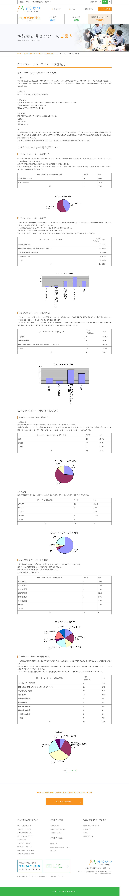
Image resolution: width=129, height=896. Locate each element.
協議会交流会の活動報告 (57, 829)
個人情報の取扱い (22, 876)
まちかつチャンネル (56, 833)
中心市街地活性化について (28, 820)
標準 (104, 2)
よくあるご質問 (21, 840)
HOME (19, 53)
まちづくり (53, 19)
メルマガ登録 (87, 829)
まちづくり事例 (56, 820)
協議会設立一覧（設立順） (25, 846)
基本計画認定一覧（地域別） (25, 850)
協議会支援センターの (100, 19)
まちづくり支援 (56, 838)
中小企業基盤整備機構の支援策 (59, 847)
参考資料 (53, 876)
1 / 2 (64, 770)
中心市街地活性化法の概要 (25, 836)
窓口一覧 (53, 851)
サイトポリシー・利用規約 (39, 876)
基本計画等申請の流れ (24, 833)
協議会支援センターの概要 (91, 826)
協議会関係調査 (48, 53)
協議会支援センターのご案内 (32, 53)
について (29, 19)
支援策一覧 (53, 844)
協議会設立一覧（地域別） (25, 843)
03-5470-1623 (31, 866)
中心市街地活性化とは (24, 826)
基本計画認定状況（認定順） (25, 853)
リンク (62, 876)
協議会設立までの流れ (24, 829)
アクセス (85, 833)
